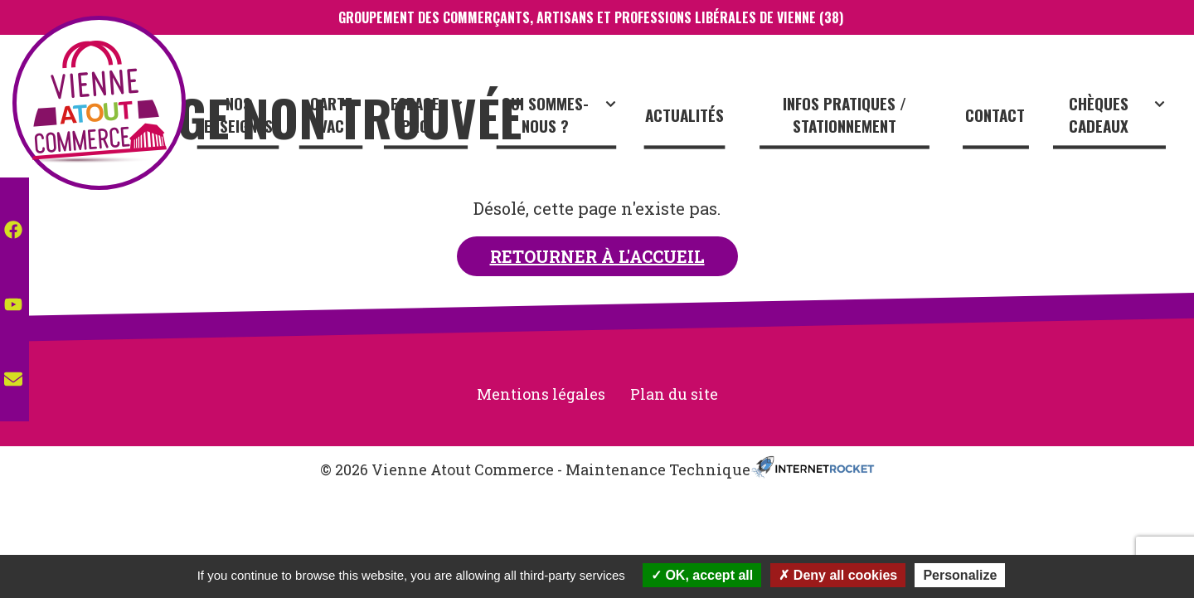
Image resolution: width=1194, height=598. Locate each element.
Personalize (960, 575)
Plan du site (674, 394)
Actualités (692, 117)
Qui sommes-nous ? (569, 118)
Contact (998, 117)
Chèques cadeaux (1119, 118)
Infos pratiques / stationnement (850, 118)
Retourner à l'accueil (597, 256)
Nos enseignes (254, 118)
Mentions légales (541, 394)
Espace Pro (440, 118)
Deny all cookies (838, 575)
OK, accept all (702, 575)
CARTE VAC (345, 118)
